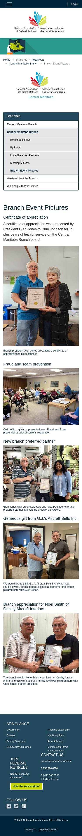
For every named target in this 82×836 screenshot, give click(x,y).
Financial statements (59, 729)
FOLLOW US (17, 800)
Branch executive (20, 139)
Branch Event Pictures (24, 170)
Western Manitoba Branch (22, 178)
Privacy (29, 829)
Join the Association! (26, 786)
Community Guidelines (19, 747)
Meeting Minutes (20, 163)
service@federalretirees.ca (56, 761)
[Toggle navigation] (9, 4)
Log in (75, 4)
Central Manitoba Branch (23, 63)
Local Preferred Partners (24, 155)
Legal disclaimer (47, 829)
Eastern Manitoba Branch (22, 124)
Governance (13, 729)
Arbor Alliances (56, 741)
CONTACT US (52, 755)
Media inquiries (56, 735)
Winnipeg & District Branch (22, 186)
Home (6, 59)
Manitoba (38, 59)
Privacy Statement (16, 741)
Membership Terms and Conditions (58, 749)
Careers (11, 735)
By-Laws (15, 147)
